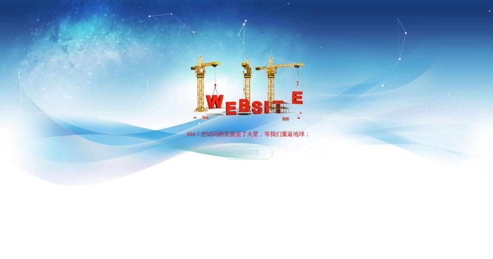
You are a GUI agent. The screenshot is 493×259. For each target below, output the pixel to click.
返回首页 (248, 152)
